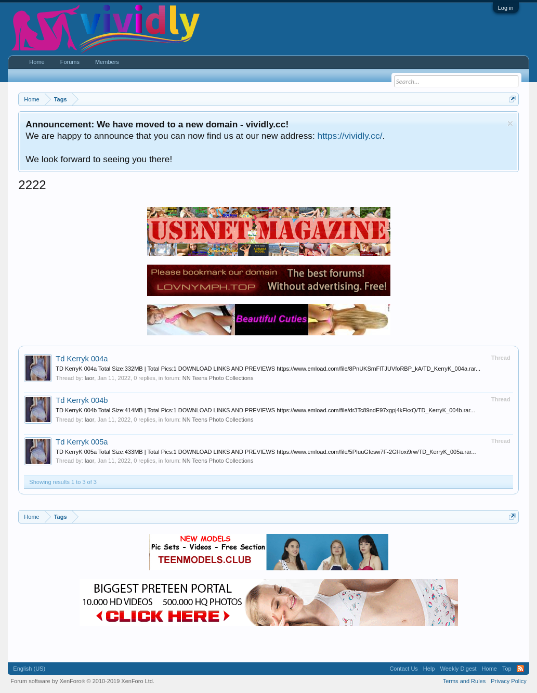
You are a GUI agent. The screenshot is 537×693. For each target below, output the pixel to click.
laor (89, 378)
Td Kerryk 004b (82, 400)
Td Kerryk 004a (82, 359)
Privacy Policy (508, 681)
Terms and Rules (464, 681)
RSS (520, 668)
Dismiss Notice (510, 123)
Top (507, 668)
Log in (506, 8)
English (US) (29, 668)
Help (429, 668)
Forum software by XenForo (82, 681)
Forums (70, 62)
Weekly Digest (458, 668)
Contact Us (403, 668)
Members (107, 62)
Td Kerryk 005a (82, 442)
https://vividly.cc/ (350, 135)
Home (36, 62)
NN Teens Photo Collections (218, 378)
